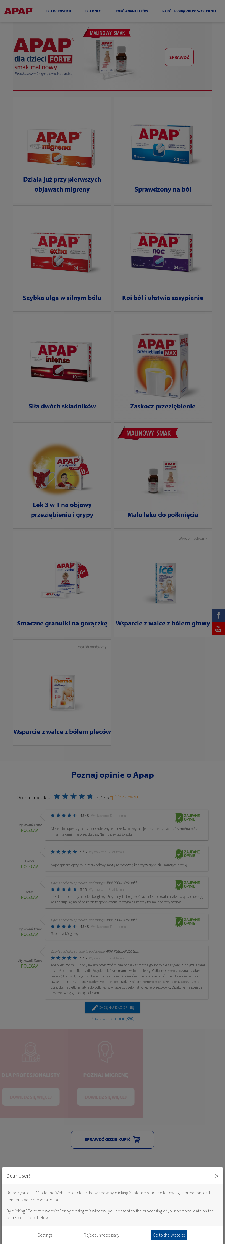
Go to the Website (169, 1235)
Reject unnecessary (101, 1235)
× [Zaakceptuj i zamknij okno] (217, 1175)
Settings (45, 1235)
